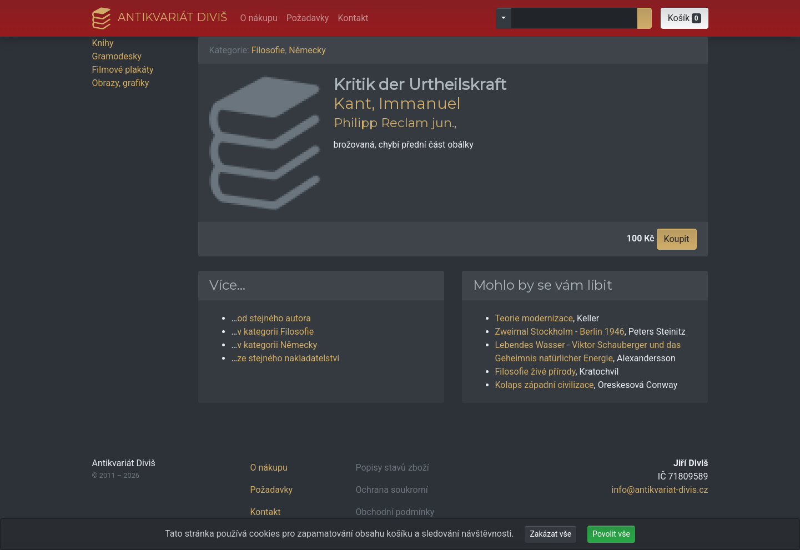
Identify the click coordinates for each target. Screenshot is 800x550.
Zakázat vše (550, 533)
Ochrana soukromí (392, 490)
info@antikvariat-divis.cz (660, 490)
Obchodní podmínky (395, 512)
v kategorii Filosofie (275, 331)
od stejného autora (274, 318)
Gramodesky (117, 56)
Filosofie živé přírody (535, 371)
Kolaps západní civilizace (544, 385)
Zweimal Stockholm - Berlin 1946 (560, 331)
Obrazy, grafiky (120, 83)
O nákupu (259, 18)
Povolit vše (611, 533)
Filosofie (268, 50)
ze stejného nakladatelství (288, 358)
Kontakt (353, 18)
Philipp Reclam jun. (394, 122)
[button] (684, 18)
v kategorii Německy (277, 345)
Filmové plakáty (123, 69)
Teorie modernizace (534, 318)
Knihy (103, 43)
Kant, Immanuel (397, 103)
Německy (307, 50)
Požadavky (307, 18)
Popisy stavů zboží (392, 467)
